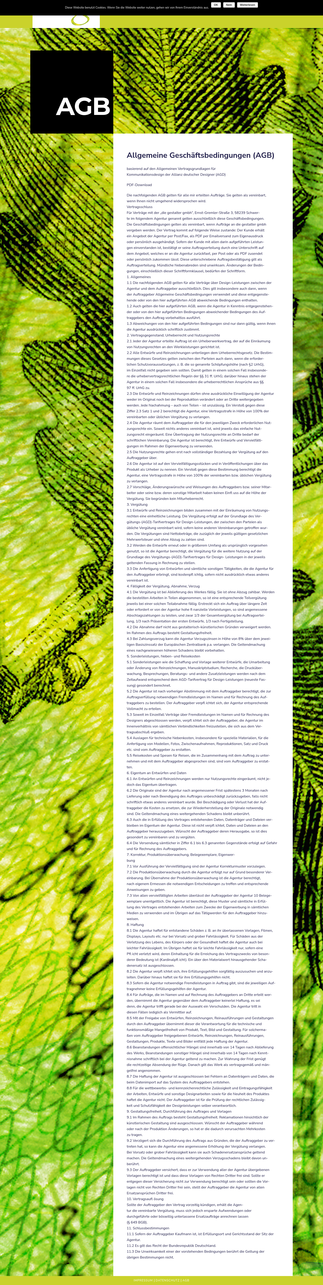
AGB (185, 1280)
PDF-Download (139, 184)
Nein (229, 5)
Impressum (143, 1280)
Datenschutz (168, 1280)
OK (216, 5)
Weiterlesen (247, 5)
